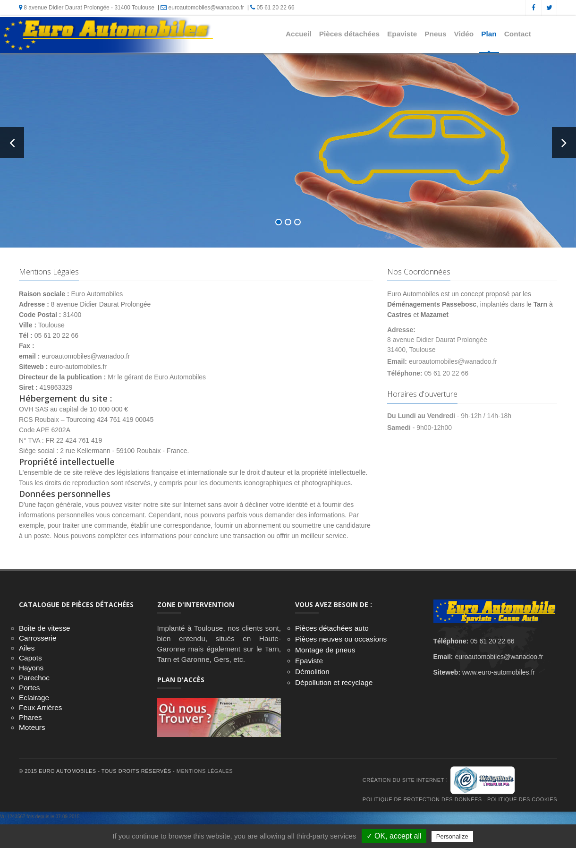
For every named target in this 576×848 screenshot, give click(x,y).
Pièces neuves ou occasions (341, 639)
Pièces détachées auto (332, 628)
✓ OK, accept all (394, 836)
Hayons (31, 668)
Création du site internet (403, 780)
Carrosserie (38, 638)
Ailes (26, 648)
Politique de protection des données (422, 799)
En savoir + (144, 215)
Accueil (299, 34)
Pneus (435, 34)
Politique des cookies (522, 799)
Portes (29, 688)
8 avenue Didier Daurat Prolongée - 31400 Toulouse (86, 7)
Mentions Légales (205, 771)
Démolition (312, 672)
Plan (489, 34)
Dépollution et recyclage (334, 682)
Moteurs (32, 727)
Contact (517, 34)
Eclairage (34, 698)
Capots (30, 658)
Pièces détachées (349, 34)
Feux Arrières (40, 707)
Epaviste (402, 34)
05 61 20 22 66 (272, 7)
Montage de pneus (325, 650)
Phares (30, 717)
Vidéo (464, 34)
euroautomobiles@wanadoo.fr (202, 7)
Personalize (452, 836)
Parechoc (34, 678)
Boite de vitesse (44, 628)
